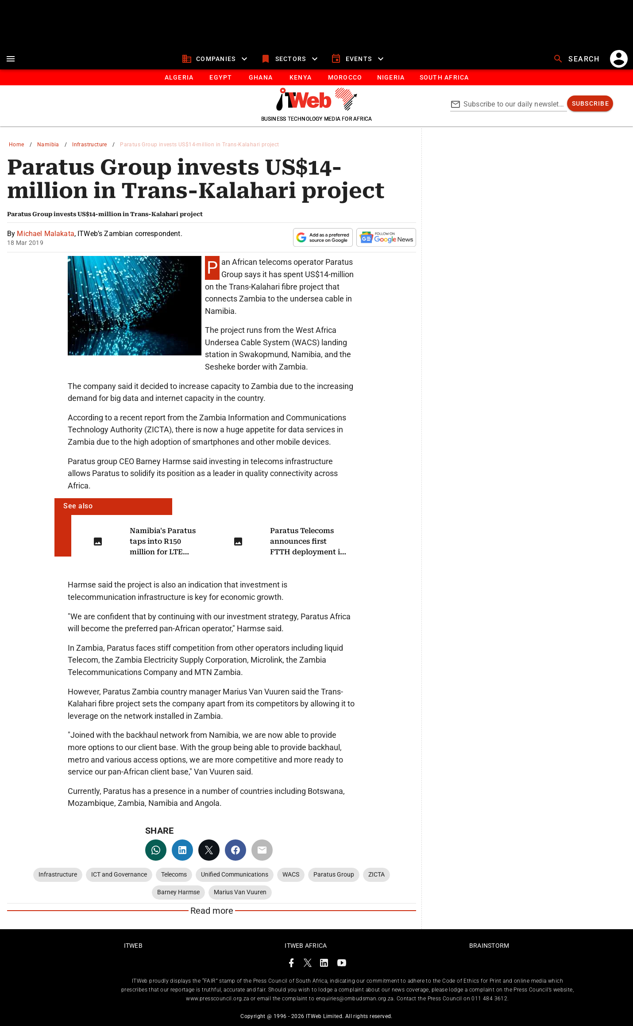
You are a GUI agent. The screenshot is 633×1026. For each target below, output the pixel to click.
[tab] (179, 77)
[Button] (444, 77)
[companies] (215, 58)
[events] (358, 58)
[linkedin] (182, 850)
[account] (618, 58)
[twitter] (209, 850)
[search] (577, 59)
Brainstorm (489, 945)
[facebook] (235, 850)
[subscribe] (590, 103)
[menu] (10, 58)
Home (16, 144)
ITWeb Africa (306, 945)
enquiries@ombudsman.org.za (355, 998)
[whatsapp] (155, 850)
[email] (262, 850)
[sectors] (290, 58)
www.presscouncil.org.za (217, 998)
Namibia (48, 144)
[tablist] (316, 77)
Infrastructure (89, 144)
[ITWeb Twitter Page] (308, 964)
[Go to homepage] (317, 108)
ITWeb (133, 945)
